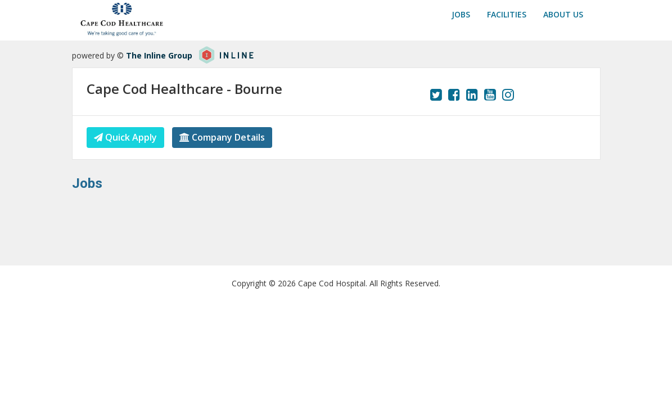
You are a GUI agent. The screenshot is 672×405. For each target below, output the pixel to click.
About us (563, 14)
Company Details (222, 137)
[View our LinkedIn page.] (472, 94)
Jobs (461, 14)
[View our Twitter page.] (436, 94)
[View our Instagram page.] (508, 94)
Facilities (506, 14)
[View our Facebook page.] (454, 94)
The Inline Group (159, 55)
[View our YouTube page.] (490, 94)
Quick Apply (125, 137)
